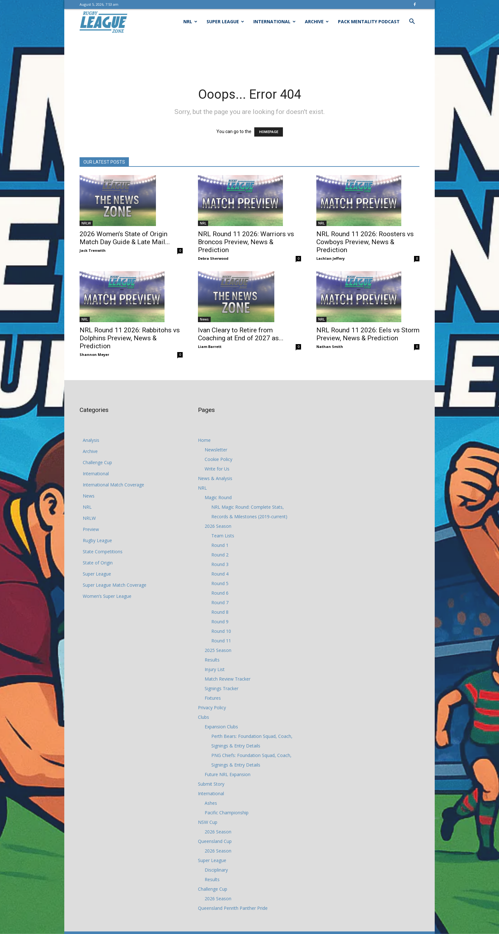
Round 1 (219, 545)
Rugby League (97, 540)
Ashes (211, 803)
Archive (317, 21)
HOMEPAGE (268, 132)
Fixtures (213, 698)
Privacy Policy (212, 707)
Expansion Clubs (221, 727)
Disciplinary (216, 870)
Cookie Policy (218, 459)
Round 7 (219, 602)
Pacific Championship (227, 813)
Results (212, 660)
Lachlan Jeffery (330, 258)
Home (204, 440)
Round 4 (219, 574)
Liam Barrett (209, 346)
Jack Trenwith (93, 250)
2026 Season (218, 526)
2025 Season (218, 650)
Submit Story (211, 784)
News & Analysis (215, 478)
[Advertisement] (249, 56)
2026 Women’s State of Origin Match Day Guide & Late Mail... (125, 238)
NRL (190, 21)
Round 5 (219, 583)
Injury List (215, 669)
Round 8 (219, 612)
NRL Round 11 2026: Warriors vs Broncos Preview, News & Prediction (246, 242)
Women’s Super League (107, 596)
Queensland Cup (215, 841)
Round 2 (219, 555)
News (204, 319)
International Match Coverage (113, 485)
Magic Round (218, 497)
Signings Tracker (221, 688)
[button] (411, 22)
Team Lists (222, 536)
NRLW (86, 223)
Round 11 (221, 641)
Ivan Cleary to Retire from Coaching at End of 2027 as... (241, 334)
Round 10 (221, 631)
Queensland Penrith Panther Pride (233, 908)
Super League (225, 21)
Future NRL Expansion (227, 774)
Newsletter (216, 450)
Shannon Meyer (94, 354)
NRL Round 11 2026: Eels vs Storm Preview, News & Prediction (367, 334)
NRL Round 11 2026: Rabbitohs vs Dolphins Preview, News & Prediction (130, 338)
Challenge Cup (97, 462)
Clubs (203, 717)
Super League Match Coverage (114, 585)
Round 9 (219, 622)
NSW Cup (207, 822)
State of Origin (98, 563)
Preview (91, 529)
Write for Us (217, 469)
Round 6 (219, 593)
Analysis (91, 440)
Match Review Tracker (227, 679)
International (274, 21)
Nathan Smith (329, 346)
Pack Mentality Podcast (369, 21)
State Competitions (103, 551)
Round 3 (219, 564)
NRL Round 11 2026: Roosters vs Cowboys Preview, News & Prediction (365, 242)
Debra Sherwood (213, 258)
